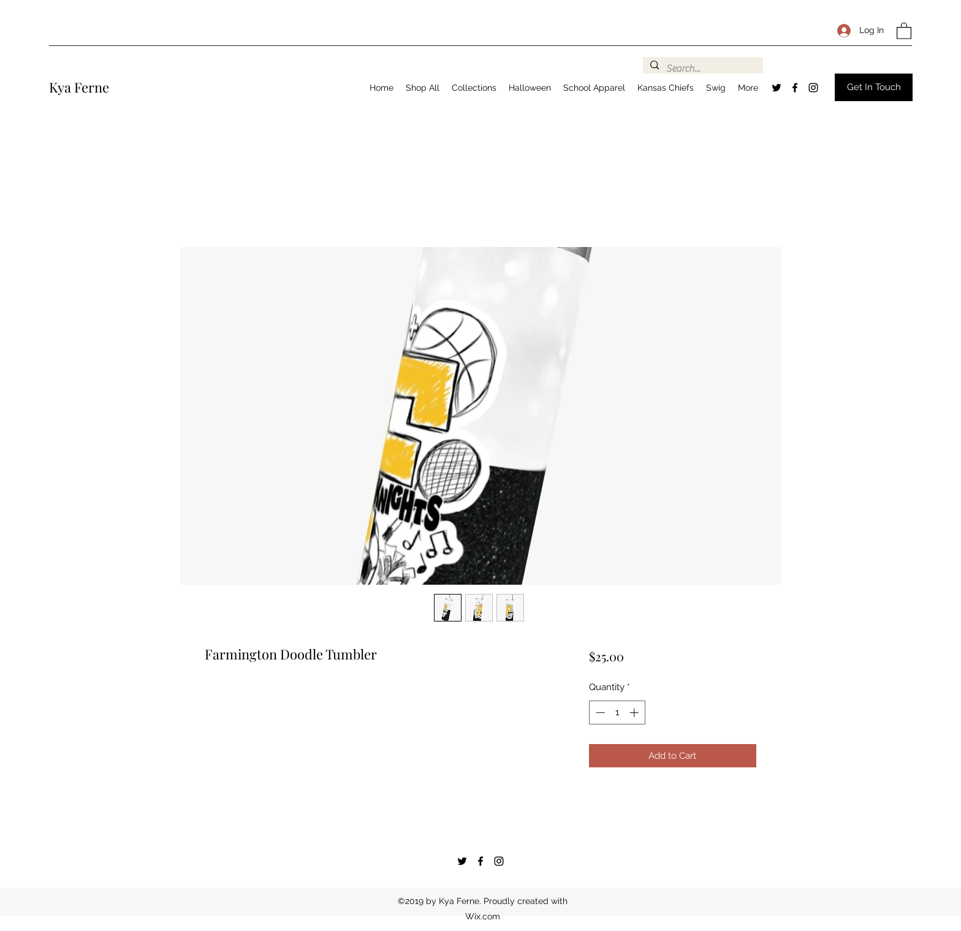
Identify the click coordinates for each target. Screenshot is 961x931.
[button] (904, 30)
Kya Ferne (79, 87)
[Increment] (635, 712)
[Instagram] (813, 88)
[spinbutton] (617, 712)
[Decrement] (599, 712)
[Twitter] (776, 88)
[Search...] (701, 68)
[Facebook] (795, 88)
